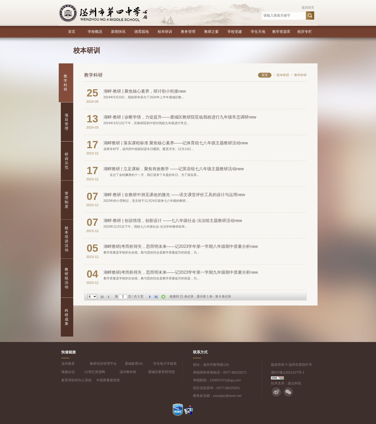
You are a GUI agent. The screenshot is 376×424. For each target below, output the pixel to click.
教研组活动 (66, 278)
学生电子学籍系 (165, 364)
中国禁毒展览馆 (108, 380)
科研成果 (66, 317)
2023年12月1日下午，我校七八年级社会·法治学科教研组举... (145, 226)
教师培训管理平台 (103, 364)
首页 (71, 31)
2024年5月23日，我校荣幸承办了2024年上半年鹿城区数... (144, 97)
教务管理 (188, 31)
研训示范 (66, 160)
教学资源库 (281, 31)
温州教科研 (128, 372)
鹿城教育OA (134, 364)
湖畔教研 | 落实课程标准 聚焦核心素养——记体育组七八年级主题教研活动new (176, 143)
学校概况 (95, 31)
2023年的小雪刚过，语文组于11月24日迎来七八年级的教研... (146, 201)
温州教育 (68, 364)
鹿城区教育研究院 (161, 372)
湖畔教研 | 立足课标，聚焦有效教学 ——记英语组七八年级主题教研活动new (174, 169)
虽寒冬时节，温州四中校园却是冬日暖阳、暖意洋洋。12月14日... (149, 149)
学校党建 (234, 31)
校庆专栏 (304, 31)
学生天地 (258, 31)
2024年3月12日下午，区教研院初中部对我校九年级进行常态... (147, 123)
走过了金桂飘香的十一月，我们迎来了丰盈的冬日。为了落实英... (151, 175)
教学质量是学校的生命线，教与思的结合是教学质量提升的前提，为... (151, 252)
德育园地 (141, 31)
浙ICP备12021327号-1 (288, 372)
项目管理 (66, 121)
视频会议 (68, 372)
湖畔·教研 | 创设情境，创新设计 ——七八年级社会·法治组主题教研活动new (173, 220)
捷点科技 (294, 383)
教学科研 (65, 82)
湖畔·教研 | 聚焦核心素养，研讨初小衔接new (145, 91)
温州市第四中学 (300, 365)
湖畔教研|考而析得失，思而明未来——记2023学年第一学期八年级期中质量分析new (181, 246)
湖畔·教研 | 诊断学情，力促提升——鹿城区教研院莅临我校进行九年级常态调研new (180, 117)
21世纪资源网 (95, 372)
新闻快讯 (118, 31)
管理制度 (66, 200)
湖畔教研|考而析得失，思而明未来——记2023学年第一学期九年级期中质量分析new (181, 272)
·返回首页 (307, 7)
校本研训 (165, 31)
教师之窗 (211, 31)
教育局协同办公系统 (76, 380)
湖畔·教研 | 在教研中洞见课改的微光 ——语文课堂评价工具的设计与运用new (174, 194)
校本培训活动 (66, 239)
